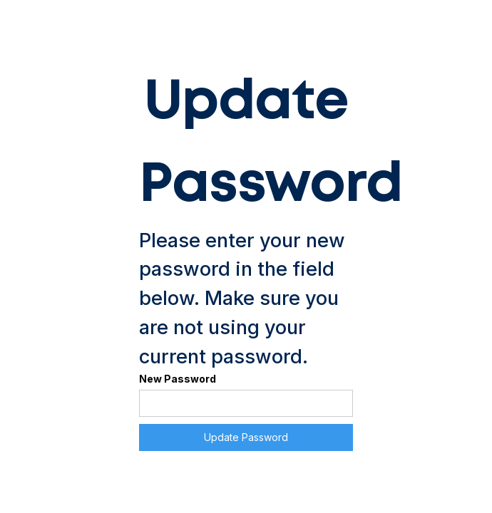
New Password (177, 379)
